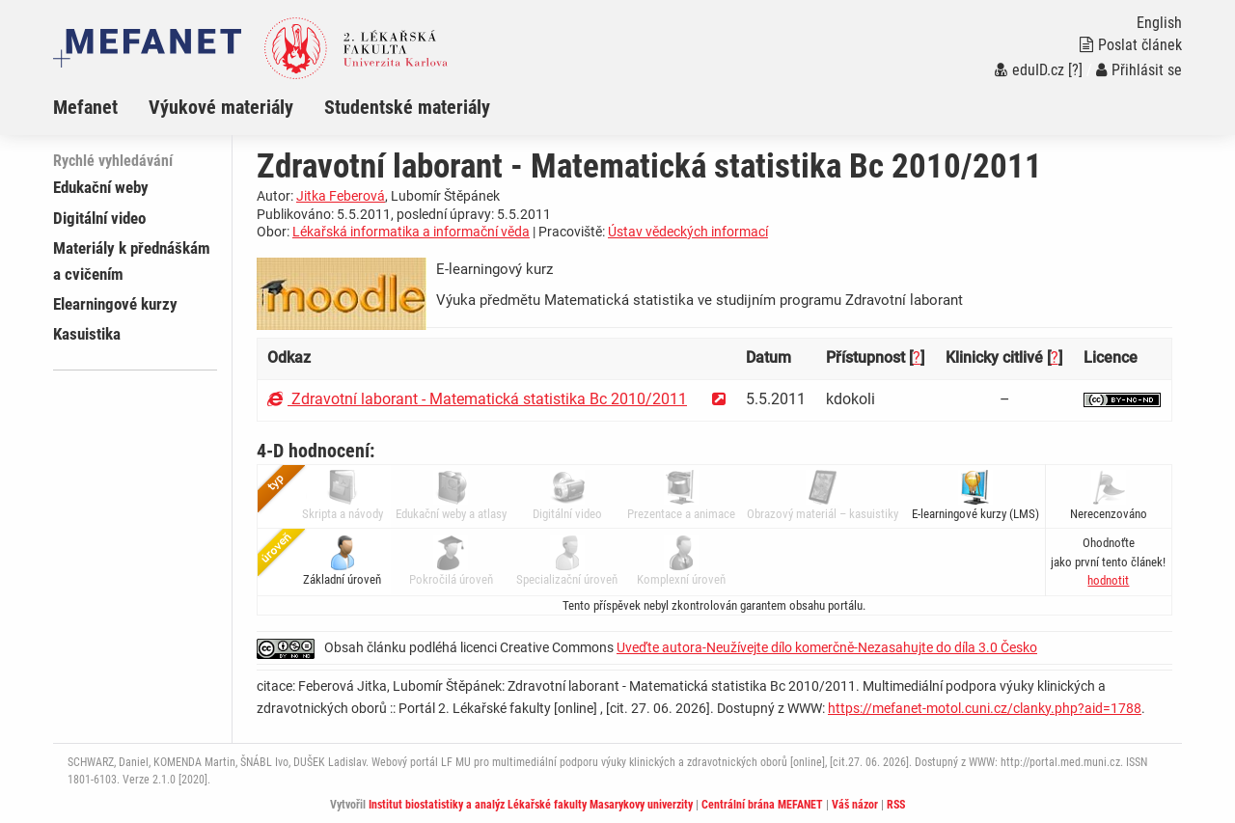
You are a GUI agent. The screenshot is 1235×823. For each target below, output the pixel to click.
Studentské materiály (407, 107)
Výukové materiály (221, 107)
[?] (1075, 70)
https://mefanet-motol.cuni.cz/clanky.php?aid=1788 (984, 708)
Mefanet (85, 107)
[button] (1108, 580)
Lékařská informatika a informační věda (411, 231)
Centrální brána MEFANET (762, 804)
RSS (896, 804)
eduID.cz (1029, 70)
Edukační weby (101, 187)
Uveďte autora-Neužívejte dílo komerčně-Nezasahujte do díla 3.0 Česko (827, 647)
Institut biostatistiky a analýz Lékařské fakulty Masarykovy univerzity (531, 804)
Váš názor (855, 804)
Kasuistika (87, 333)
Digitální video (99, 218)
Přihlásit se (1139, 70)
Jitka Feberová (340, 196)
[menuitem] (101, 107)
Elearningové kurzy (115, 304)
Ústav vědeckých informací (688, 231)
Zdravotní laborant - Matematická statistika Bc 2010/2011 (477, 399)
